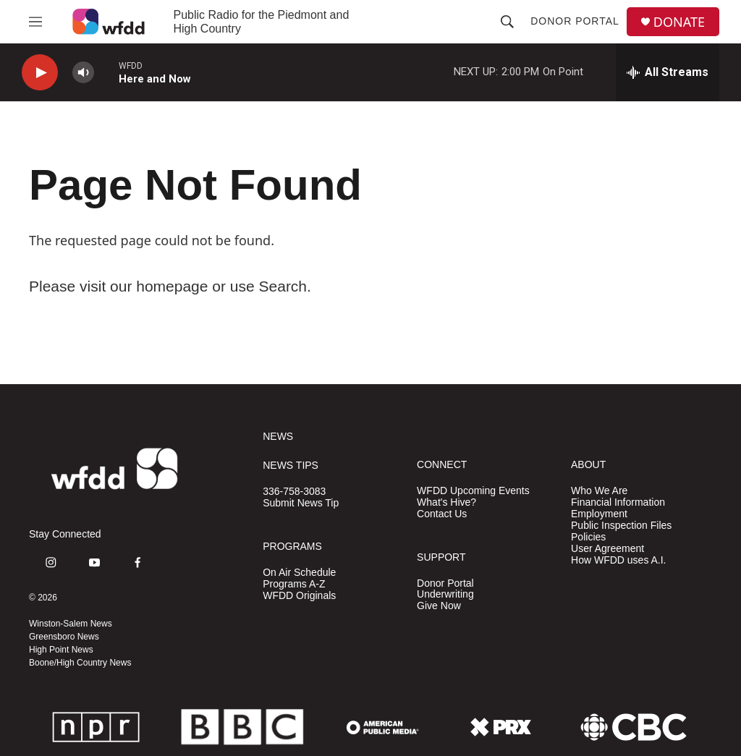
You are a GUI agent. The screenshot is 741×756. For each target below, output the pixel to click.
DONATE (679, 22)
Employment (599, 514)
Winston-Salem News (70, 624)
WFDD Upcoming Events (473, 490)
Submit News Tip (301, 503)
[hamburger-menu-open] (35, 21)
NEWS (278, 436)
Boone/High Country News (80, 663)
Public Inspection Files (621, 525)
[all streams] (667, 72)
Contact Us (442, 514)
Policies (588, 537)
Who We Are (599, 490)
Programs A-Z (294, 584)
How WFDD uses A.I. (618, 560)
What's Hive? (446, 502)
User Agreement (607, 548)
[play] (39, 72)
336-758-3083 (294, 491)
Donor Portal (574, 21)
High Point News (61, 650)
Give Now (439, 605)
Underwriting (445, 594)
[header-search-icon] (507, 21)
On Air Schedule (299, 572)
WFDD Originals (299, 595)
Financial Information (618, 502)
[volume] (83, 72)
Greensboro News (64, 637)
